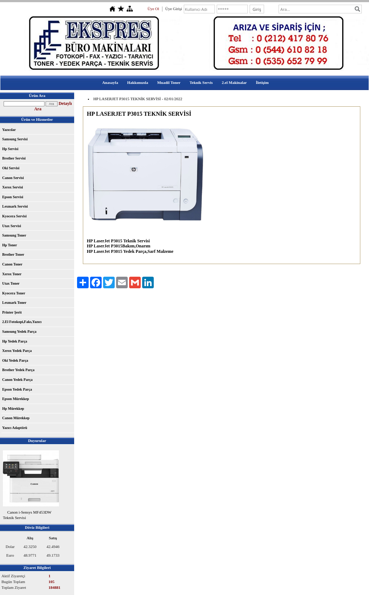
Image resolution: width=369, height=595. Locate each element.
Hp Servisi (10, 149)
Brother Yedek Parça (18, 370)
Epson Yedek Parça (17, 389)
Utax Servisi (11, 226)
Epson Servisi (12, 197)
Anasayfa (110, 82)
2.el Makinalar (234, 82)
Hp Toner (9, 245)
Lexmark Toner (14, 303)
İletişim (262, 82)
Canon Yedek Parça (17, 380)
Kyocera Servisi (14, 216)
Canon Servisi (13, 178)
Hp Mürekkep (13, 409)
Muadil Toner (169, 82)
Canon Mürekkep (16, 418)
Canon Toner (12, 264)
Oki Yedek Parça (15, 360)
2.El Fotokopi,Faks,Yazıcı (22, 322)
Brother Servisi (14, 158)
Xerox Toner (11, 274)
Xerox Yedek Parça (17, 351)
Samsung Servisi (14, 139)
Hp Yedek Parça (14, 341)
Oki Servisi (11, 168)
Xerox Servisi (12, 187)
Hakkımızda (137, 82)
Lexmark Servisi (15, 206)
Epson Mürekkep (15, 399)
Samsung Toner (14, 235)
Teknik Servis (201, 82)
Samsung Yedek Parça (19, 331)
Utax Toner (11, 283)
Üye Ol (153, 9)
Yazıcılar (9, 130)
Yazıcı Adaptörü (14, 428)
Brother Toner (13, 254)
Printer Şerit (12, 312)
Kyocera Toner (13, 293)
